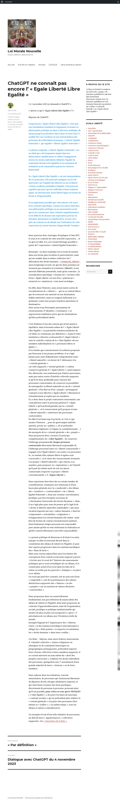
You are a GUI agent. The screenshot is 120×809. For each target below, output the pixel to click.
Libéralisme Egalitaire (96, 207)
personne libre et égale (97, 232)
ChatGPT (11, 117)
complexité (92, 138)
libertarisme (93, 210)
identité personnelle (96, 200)
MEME (90, 222)
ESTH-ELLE (92, 185)
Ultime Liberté (93, 249)
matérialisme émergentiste (99, 219)
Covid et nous (93, 155)
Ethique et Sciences (95, 190)
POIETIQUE (92, 239)
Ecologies (92, 170)
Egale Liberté (93, 175)
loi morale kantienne (96, 215)
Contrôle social (93, 153)
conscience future (95, 143)
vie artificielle (93, 254)
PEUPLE (91, 234)
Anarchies (92, 128)
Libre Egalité (17, 122)
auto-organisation (95, 131)
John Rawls (92, 205)
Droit (90, 163)
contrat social (93, 151)
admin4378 (12, 110)
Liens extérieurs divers (71, 65)
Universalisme (93, 251)
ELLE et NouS (93, 183)
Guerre (90, 195)
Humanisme (93, 197)
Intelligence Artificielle (97, 202)
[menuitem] (2, 2)
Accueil (11, 65)
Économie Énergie (95, 173)
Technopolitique (94, 244)
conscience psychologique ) (98, 146)
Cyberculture (93, 158)
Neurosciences (93, 227)
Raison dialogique (95, 242)
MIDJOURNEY (93, 224)
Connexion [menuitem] (8, 2)
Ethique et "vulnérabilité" (97, 187)
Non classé (92, 229)
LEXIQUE (53, 65)
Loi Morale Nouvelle (24, 51)
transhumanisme (94, 247)
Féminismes (93, 192)
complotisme (93, 141)
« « (70, 261)
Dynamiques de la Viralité (98, 168)
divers (90, 160)
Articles (41, 65)
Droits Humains (94, 165)
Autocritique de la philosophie (99, 133)
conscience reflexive (96, 148)
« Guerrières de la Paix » (55, 721)
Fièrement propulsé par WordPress (38, 798)
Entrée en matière (26, 65)
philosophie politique (96, 237)
